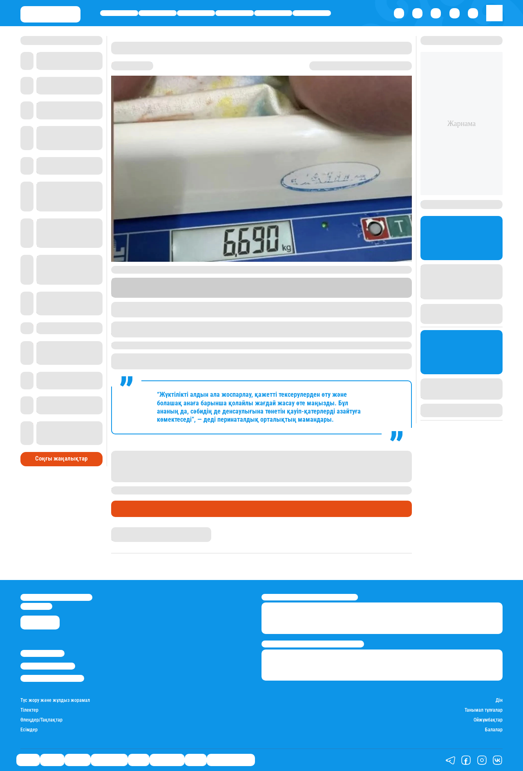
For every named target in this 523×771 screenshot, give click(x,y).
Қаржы (157, 13)
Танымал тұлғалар (484, 710)
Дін (499, 700)
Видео (195, 760)
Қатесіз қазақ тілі (231, 760)
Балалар (494, 730)
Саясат (119, 13)
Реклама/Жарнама (47, 666)
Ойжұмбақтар (488, 720)
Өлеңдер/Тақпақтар (41, 720)
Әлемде (196, 13)
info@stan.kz (36, 606)
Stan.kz (321, 288)
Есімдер (29, 730)
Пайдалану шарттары (52, 678)
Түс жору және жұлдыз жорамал (55, 700)
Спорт (273, 13)
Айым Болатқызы (132, 530)
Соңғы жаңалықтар (61, 458)
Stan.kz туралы (42, 653)
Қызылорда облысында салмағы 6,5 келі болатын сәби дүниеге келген (287, 490)
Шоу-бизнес (312, 13)
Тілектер (29, 710)
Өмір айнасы (234, 13)
